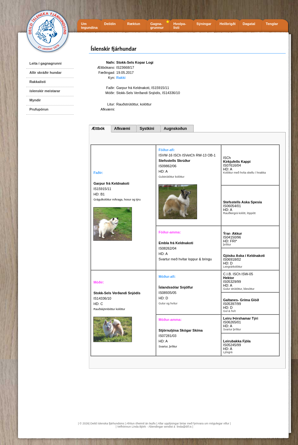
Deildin (110, 24)
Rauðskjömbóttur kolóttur (109, 309)
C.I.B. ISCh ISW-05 (238, 274)
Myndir (35, 100)
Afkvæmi (122, 128)
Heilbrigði (228, 24)
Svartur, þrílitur (167, 346)
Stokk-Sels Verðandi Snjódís (138, 93)
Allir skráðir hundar (45, 72)
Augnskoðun (175, 128)
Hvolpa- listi (179, 25)
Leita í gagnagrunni (45, 63)
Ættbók (97, 128)
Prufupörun (38, 109)
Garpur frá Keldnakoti (133, 88)
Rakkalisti (37, 82)
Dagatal (249, 24)
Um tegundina (89, 25)
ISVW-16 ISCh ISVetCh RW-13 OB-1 (186, 155)
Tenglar (272, 24)
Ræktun (133, 24)
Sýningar (203, 24)
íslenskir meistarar (44, 91)
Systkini (147, 128)
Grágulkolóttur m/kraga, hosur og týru (116, 199)
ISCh (227, 158)
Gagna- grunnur (157, 25)
